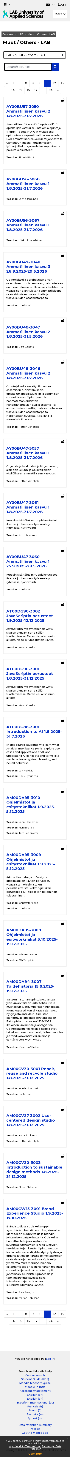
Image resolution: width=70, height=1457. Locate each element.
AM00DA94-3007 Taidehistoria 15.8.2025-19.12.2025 (30, 986)
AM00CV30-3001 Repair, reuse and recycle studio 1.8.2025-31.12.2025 (31, 1073)
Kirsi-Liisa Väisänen (30, 1047)
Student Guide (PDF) (35, 1379)
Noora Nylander (28, 1187)
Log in (62, 4)
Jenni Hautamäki (29, 821)
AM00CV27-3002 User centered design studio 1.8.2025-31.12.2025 (30, 1120)
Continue (35, 1453)
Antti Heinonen (28, 535)
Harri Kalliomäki (28, 1088)
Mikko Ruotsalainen (31, 240)
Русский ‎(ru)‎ (35, 1418)
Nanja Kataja (26, 827)
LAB (20, 34)
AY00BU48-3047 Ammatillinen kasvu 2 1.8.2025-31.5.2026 (28, 332)
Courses (7, 34)
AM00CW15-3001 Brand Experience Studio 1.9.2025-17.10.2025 (34, 1213)
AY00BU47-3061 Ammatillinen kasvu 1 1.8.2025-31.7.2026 (27, 507)
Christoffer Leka (28, 902)
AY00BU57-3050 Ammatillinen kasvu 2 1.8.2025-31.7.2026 (28, 111)
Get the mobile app (35, 1432)
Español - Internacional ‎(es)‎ (35, 1402)
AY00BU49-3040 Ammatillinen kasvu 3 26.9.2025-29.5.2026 (28, 267)
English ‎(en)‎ (35, 1394)
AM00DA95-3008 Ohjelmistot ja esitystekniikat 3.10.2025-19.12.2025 (32, 937)
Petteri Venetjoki (29, 426)
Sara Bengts (26, 346)
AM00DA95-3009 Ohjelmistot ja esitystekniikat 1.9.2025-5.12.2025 (30, 861)
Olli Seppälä (26, 960)
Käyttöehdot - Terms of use (25, 1446)
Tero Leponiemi (28, 832)
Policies (35, 1429)
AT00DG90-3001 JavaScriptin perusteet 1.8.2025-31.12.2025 (29, 674)
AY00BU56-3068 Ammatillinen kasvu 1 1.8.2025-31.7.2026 (27, 184)
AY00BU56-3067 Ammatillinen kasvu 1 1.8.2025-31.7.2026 (27, 225)
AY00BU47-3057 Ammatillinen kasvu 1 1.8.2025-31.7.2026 (27, 453)
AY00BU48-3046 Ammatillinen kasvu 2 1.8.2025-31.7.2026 (28, 373)
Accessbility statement (35, 1391)
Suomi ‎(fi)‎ (35, 1410)
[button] (7, 4)
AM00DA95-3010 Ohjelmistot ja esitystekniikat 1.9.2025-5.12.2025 (30, 804)
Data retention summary (35, 1425)
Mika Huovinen (28, 954)
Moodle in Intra (35, 1387)
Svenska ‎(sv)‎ (35, 1414)
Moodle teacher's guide (35, 1383)
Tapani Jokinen (28, 1135)
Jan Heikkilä (26, 770)
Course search (35, 1375)
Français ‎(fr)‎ (35, 1406)
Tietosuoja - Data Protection (45, 1447)
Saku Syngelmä (28, 775)
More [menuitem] (58, 14)
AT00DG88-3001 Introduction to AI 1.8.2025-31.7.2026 (34, 731)
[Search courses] (28, 67)
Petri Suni (24, 305)
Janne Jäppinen (28, 198)
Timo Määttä (26, 157)
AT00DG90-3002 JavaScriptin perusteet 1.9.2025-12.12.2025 (29, 616)
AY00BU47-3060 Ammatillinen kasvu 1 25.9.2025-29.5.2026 (27, 561)
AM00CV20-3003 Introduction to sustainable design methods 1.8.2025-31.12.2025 (34, 1169)
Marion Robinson (29, 1297)
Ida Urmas (25, 1094)
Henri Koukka (27, 647)
